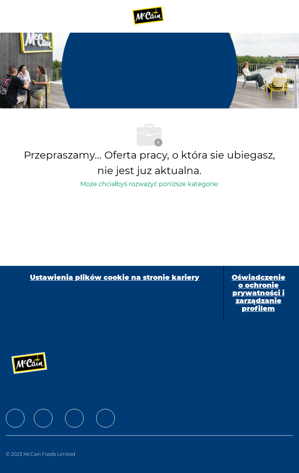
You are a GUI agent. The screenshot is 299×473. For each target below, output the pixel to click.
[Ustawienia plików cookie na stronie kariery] (114, 293)
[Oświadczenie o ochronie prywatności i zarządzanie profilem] (258, 293)
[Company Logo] (148, 15)
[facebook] (15, 418)
